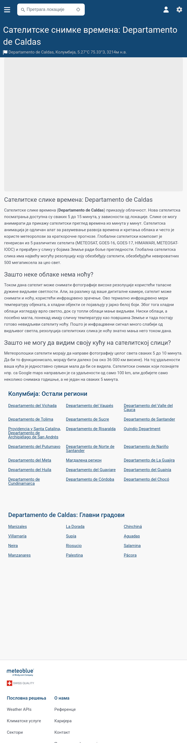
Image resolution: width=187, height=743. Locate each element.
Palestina (74, 555)
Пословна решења (26, 698)
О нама (61, 698)
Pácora (130, 555)
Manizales (17, 526)
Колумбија (65, 52)
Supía (71, 536)
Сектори (15, 732)
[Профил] (166, 10)
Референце (65, 709)
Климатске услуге (24, 720)
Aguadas (132, 536)
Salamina (132, 545)
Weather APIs (19, 709)
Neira (13, 545)
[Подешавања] (179, 10)
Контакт (62, 732)
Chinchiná (133, 526)
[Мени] (7, 9)
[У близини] (78, 10)
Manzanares (19, 555)
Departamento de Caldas (31, 52)
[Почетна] (20, 672)
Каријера (63, 720)
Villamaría (17, 536)
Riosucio (74, 545)
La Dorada (75, 526)
